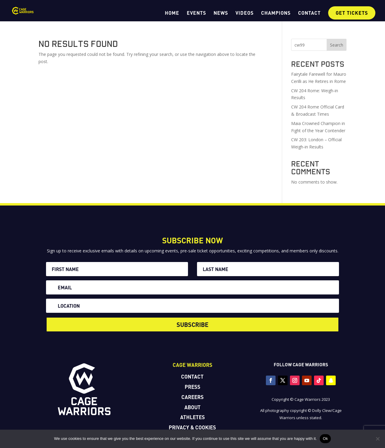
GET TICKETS (352, 13)
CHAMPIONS (276, 13)
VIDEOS (245, 13)
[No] (377, 439)
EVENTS (196, 13)
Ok (325, 438)
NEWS (221, 13)
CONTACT (309, 13)
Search (336, 45)
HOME (172, 13)
